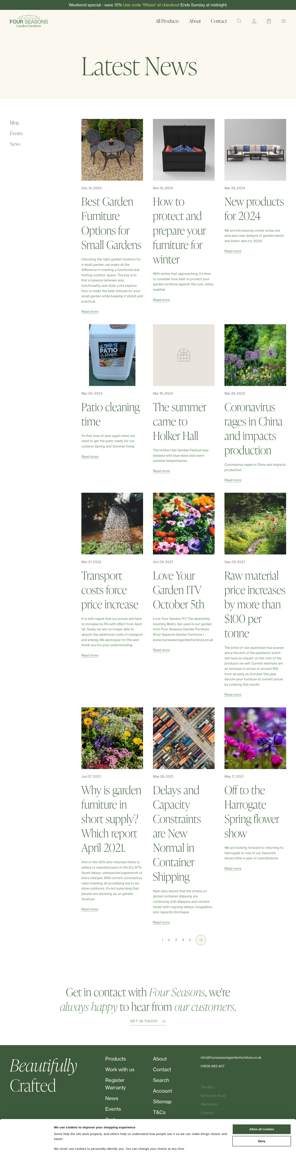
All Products (167, 20)
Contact (219, 20)
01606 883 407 (212, 1066)
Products (115, 1059)
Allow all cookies (261, 1116)
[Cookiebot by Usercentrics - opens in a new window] (27, 1147)
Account (162, 1091)
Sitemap (162, 1101)
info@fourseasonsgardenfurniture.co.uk (231, 1057)
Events (16, 133)
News (15, 144)
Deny (262, 1128)
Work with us (120, 1069)
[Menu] (283, 21)
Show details (63, 1147)
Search (161, 1080)
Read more (89, 311)
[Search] (239, 21)
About (195, 20)
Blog (14, 122)
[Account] (254, 21)
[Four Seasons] (29, 21)
